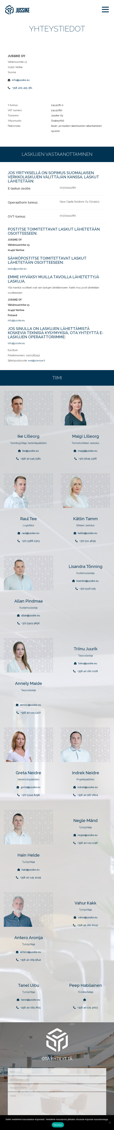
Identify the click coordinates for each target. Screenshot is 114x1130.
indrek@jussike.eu (87, 787)
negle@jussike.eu (88, 835)
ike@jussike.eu (30, 450)
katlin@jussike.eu (87, 533)
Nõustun (57, 1125)
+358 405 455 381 (22, 87)
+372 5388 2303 (31, 541)
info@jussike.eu (21, 80)
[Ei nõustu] (109, 1122)
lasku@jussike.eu (17, 268)
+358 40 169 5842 (30, 959)
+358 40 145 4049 (30, 877)
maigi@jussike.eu (87, 450)
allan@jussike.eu (30, 615)
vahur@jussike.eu (87, 917)
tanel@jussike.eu (30, 999)
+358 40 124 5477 (31, 712)
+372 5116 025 (88, 588)
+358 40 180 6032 (87, 925)
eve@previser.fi (36, 360)
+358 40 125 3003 (87, 1007)
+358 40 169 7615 (30, 1007)
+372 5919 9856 (30, 623)
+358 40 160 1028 (87, 671)
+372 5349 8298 (30, 795)
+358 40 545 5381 (30, 458)
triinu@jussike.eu (87, 663)
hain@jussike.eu (30, 869)
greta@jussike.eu (30, 787)
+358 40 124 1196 (87, 843)
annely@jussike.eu (30, 705)
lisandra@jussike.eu (87, 581)
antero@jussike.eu (30, 952)
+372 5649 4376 (88, 458)
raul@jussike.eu (30, 533)
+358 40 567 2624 (87, 795)
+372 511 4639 (87, 541)
